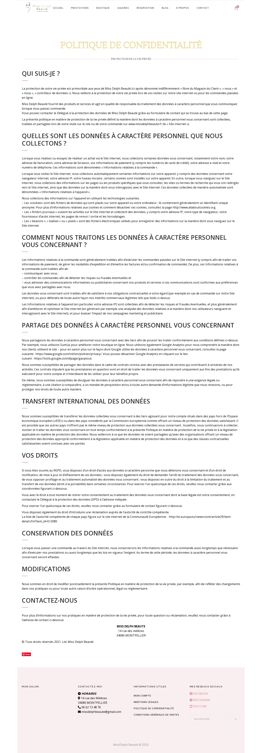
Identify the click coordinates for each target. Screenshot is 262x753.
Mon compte (142, 695)
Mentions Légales (146, 702)
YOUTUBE (198, 706)
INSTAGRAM (200, 700)
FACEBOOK (199, 694)
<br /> (47, 705)
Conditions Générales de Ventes (156, 714)
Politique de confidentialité (154, 708)
